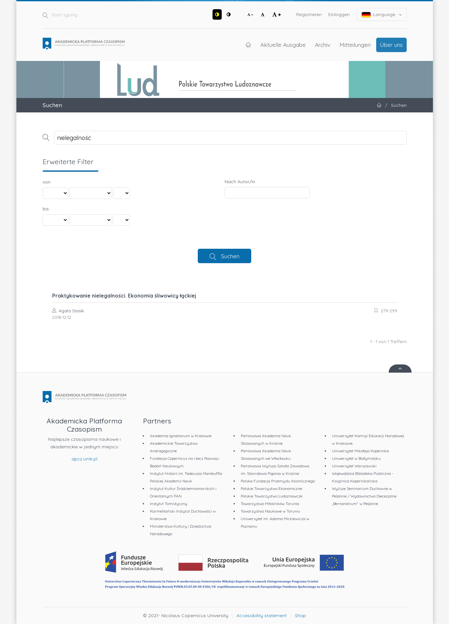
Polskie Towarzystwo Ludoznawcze (271, 496)
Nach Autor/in (240, 182)
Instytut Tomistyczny (168, 503)
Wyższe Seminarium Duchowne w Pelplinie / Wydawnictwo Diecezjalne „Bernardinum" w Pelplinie (364, 496)
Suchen (230, 256)
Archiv (322, 44)
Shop (300, 615)
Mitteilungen (355, 44)
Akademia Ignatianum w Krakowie (181, 435)
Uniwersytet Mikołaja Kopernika (360, 450)
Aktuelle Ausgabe (283, 44)
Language (382, 14)
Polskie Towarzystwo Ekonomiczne (271, 488)
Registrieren (309, 14)
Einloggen (339, 14)
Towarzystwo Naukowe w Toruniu (270, 511)
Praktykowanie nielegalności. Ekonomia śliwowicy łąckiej (124, 295)
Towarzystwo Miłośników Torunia (270, 503)
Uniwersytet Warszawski (354, 465)
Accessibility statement (261, 615)
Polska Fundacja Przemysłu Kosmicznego (278, 480)
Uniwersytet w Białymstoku (356, 458)
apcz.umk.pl (84, 459)
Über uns (391, 44)
